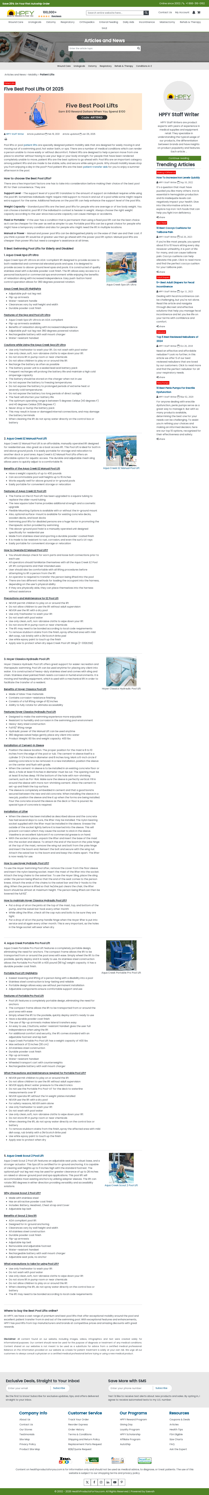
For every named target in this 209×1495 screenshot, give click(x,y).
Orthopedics (86, 22)
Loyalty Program (130, 1429)
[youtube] (117, 1482)
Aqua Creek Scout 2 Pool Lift (25, 1156)
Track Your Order (78, 1419)
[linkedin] (108, 1482)
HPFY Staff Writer (15, 134)
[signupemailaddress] (28, 1388)
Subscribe (59, 1388)
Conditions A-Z (144, 66)
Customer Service (85, 1413)
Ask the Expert (178, 1449)
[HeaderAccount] (182, 12)
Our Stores (25, 1429)
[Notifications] (193, 12)
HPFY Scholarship (130, 1434)
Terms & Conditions (80, 1434)
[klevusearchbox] (146, 13)
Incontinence (147, 22)
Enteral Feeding (108, 22)
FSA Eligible (176, 1434)
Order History (76, 1429)
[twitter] (83, 1482)
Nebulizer (161, 332)
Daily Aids (128, 22)
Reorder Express (78, 1424)
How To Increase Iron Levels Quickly (178, 177)
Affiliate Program (130, 1439)
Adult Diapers (163, 277)
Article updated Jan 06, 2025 (79, 134)
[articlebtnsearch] (104, 53)
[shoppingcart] (198, 12)
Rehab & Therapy (190, 22)
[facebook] (92, 1482)
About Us (24, 1419)
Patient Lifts (10, 83)
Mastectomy (167, 22)
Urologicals (34, 22)
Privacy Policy (27, 1444)
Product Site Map (29, 1449)
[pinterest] (125, 1482)
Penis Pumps (163, 383)
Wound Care (15, 22)
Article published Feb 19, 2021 (43, 134)
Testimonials (26, 1434)
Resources (179, 1413)
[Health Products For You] (20, 13)
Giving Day (126, 1424)
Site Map (24, 1439)
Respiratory (68, 22)
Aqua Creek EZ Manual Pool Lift (27, 438)
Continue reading (179, 158)
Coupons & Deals (180, 1419)
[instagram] (100, 1482)
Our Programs (133, 1413)
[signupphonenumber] (130, 1388)
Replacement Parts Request (85, 1444)
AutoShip (125, 1444)
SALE (104, 28)
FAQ (172, 1444)
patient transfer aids (95, 167)
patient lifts (30, 145)
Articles (174, 1424)
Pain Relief (161, 223)
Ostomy (51, 22)
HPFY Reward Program (133, 1419)
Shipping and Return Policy (84, 1439)
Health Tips (176, 1429)
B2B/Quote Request (80, 1449)
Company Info (33, 1413)
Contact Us (165, 12)
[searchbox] (117, 13)
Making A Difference (166, 172)
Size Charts (176, 1439)
